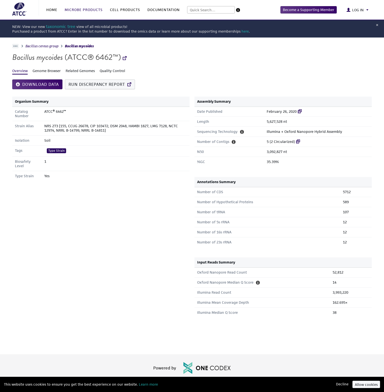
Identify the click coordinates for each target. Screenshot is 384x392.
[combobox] (211, 9)
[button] (308, 9)
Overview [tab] (20, 70)
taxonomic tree (60, 26)
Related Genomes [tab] (80, 70)
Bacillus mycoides (79, 46)
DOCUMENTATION (163, 9)
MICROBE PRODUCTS (84, 9)
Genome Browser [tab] (47, 70)
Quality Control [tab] (112, 70)
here (245, 31)
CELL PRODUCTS (125, 9)
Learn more (148, 384)
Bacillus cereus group (42, 46)
